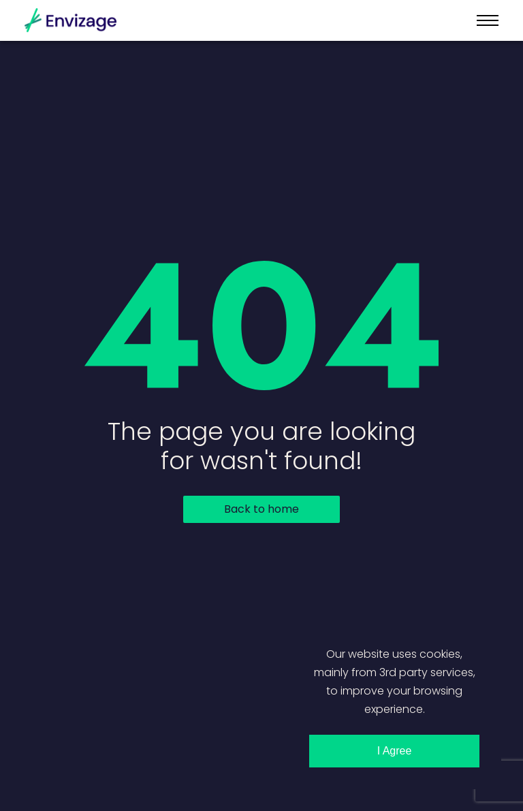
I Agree (394, 751)
